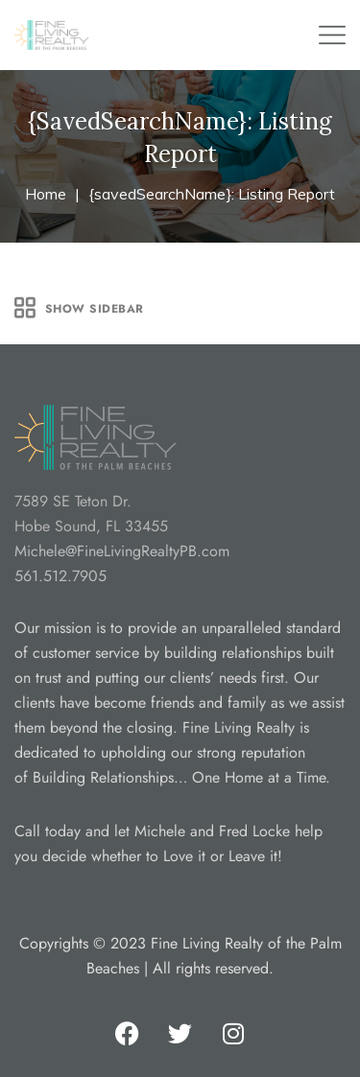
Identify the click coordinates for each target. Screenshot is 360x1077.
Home (45, 193)
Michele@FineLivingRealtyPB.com (121, 551)
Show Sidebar (79, 308)
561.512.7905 (60, 576)
